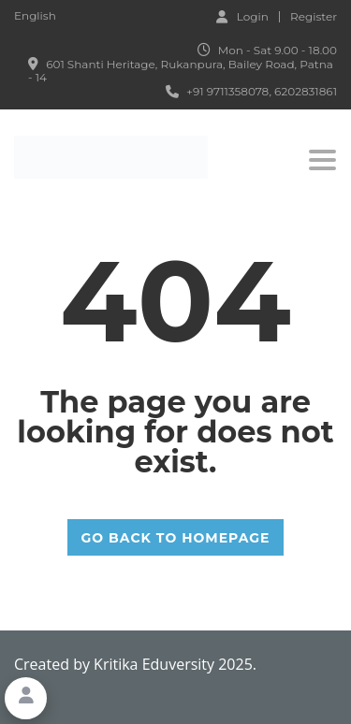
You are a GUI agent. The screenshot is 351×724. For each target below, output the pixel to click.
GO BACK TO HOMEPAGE (176, 537)
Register (313, 16)
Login (242, 15)
